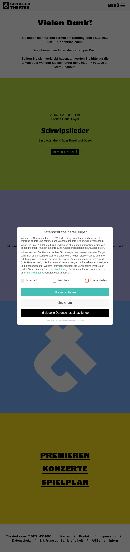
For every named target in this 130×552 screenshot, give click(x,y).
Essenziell (29, 277)
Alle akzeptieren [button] (65, 289)
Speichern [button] (65, 299)
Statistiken (61, 277)
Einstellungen (34, 269)
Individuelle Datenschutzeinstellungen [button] (65, 309)
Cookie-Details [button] (50, 317)
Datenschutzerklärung (55, 265)
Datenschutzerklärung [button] (67, 317)
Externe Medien (96, 277)
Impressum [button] (81, 317)
